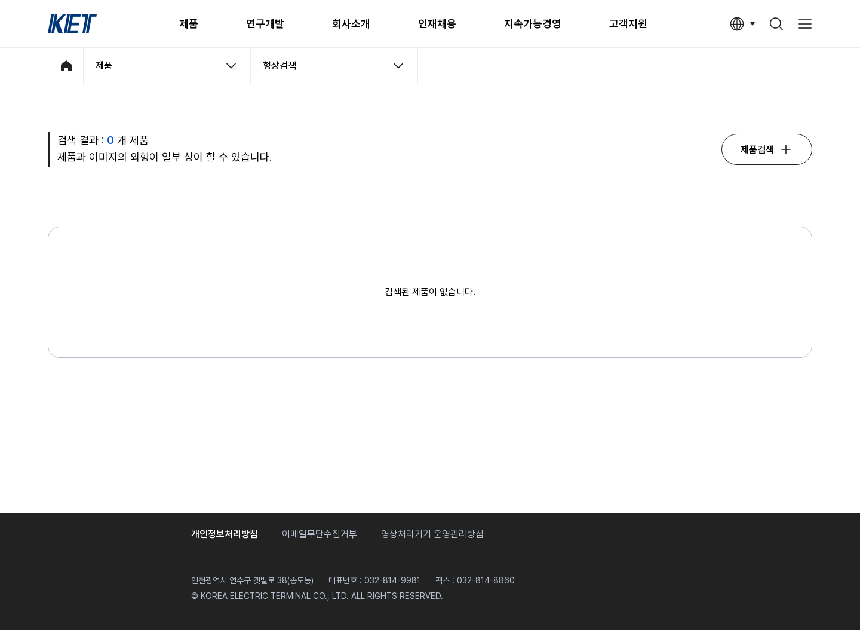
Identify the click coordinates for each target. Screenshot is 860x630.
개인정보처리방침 (224, 534)
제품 (188, 23)
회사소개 (351, 23)
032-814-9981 (392, 580)
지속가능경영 (532, 23)
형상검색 (279, 65)
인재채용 (437, 23)
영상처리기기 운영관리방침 (432, 534)
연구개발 (265, 23)
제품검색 (757, 149)
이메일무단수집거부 (319, 534)
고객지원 (628, 23)
